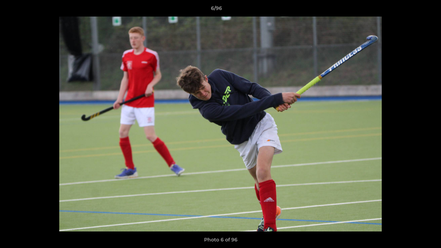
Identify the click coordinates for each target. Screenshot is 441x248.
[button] (412, 10)
